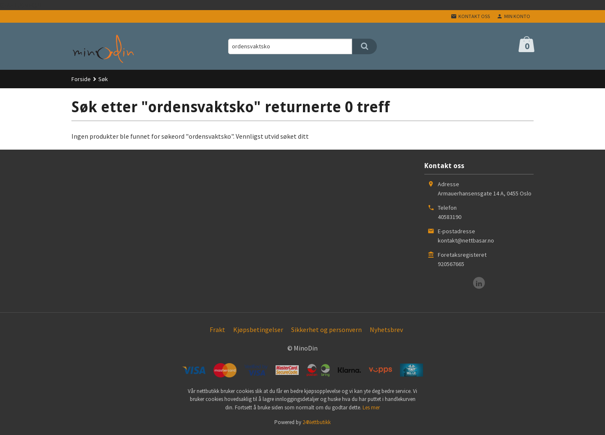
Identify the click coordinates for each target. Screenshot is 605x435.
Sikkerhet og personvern (326, 329)
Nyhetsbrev (386, 329)
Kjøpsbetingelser (258, 329)
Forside (81, 79)
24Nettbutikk (316, 422)
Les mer (371, 407)
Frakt (217, 329)
